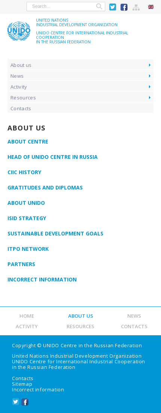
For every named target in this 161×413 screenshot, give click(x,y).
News (17, 76)
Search (99, 6)
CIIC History (24, 172)
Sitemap (136, 7)
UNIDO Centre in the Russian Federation (92, 345)
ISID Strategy (26, 218)
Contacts (20, 108)
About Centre (27, 141)
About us (21, 65)
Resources (23, 97)
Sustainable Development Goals (55, 233)
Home (26, 315)
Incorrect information (42, 279)
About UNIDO (26, 202)
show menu (10, 6)
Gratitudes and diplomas (45, 187)
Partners (21, 264)
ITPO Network (28, 248)
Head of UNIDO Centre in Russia (52, 156)
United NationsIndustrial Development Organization (77, 22)
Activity (18, 86)
